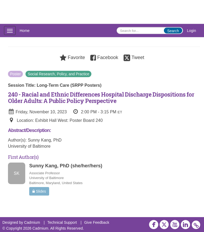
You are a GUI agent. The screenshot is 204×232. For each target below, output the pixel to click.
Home (24, 30)
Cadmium (32, 222)
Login (191, 30)
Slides (39, 191)
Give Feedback (96, 222)
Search (173, 31)
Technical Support (62, 222)
